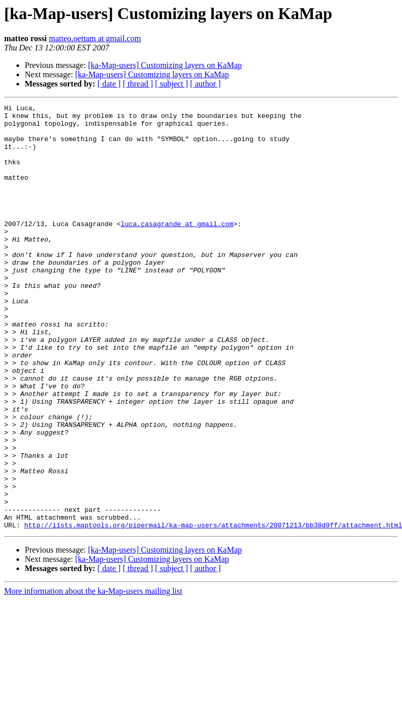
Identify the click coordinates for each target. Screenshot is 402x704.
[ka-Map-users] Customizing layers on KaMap (165, 65)
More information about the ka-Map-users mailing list (93, 676)
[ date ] (109, 83)
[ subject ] (171, 83)
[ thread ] (138, 83)
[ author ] (205, 83)
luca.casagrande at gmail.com (177, 248)
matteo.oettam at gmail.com (95, 38)
